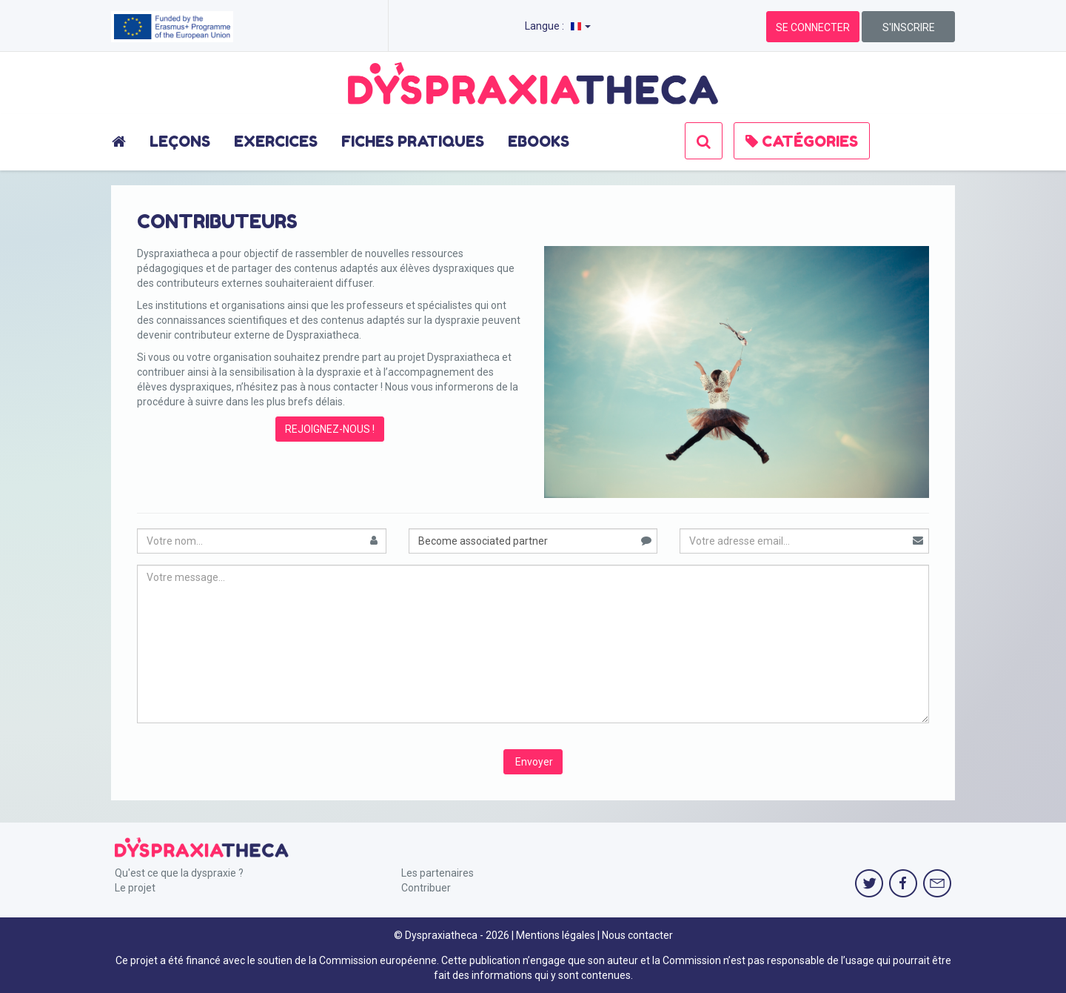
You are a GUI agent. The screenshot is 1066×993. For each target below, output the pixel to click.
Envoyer (533, 762)
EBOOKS (538, 141)
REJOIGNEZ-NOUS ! (330, 429)
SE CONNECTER (813, 27)
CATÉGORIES (801, 141)
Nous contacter (637, 935)
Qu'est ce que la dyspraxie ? (179, 873)
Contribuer (426, 888)
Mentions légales (555, 935)
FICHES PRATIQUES (412, 141)
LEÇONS (180, 141)
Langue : (558, 26)
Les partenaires (437, 873)
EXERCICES (276, 141)
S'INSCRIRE (908, 27)
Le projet (135, 888)
